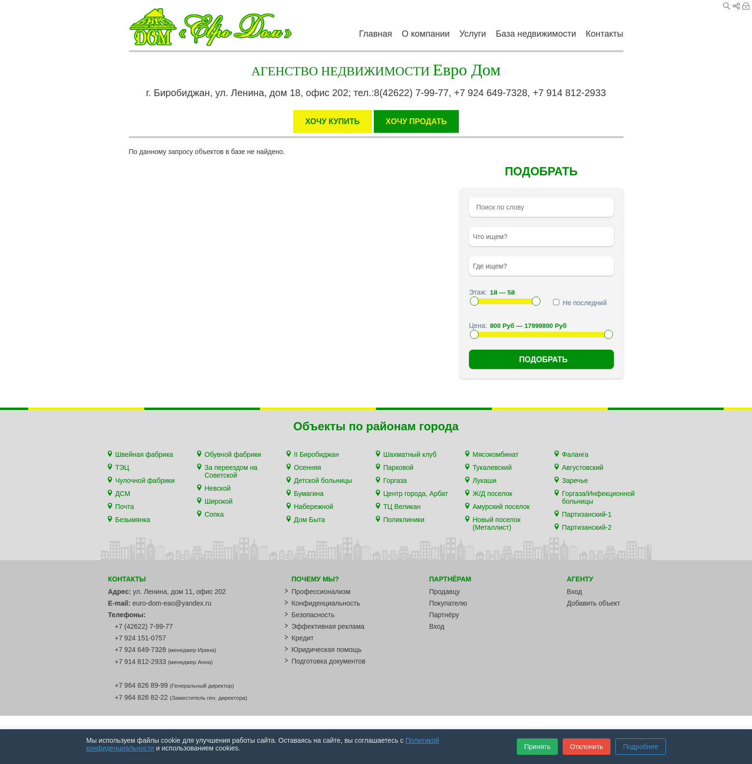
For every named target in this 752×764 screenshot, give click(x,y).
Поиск (726, 6)
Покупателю (448, 603)
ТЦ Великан (402, 506)
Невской (218, 488)
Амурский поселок (501, 506)
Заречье (575, 480)
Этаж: (478, 292)
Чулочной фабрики (145, 480)
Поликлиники (404, 519)
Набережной (314, 506)
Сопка (214, 514)
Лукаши (485, 480)
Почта (124, 506)
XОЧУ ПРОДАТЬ (416, 121)
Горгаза (395, 480)
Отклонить (586, 746)
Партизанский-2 (587, 527)
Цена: (478, 325)
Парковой (398, 467)
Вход (746, 6)
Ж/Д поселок (492, 493)
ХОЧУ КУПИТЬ (332, 121)
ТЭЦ (122, 467)
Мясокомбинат (496, 454)
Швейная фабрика (144, 454)
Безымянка (132, 519)
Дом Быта (309, 519)
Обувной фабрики (233, 454)
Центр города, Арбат (415, 493)
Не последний (580, 303)
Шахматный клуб (410, 454)
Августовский (583, 467)
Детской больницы (323, 480)
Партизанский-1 (587, 514)
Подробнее (640, 746)
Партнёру (444, 615)
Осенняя (307, 467)
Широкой (219, 501)
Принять (537, 746)
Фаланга (575, 454)
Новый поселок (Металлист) (497, 523)
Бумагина (309, 493)
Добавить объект (593, 603)
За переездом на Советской (231, 471)
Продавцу (444, 591)
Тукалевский (492, 467)
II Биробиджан (316, 454)
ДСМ (122, 493)
